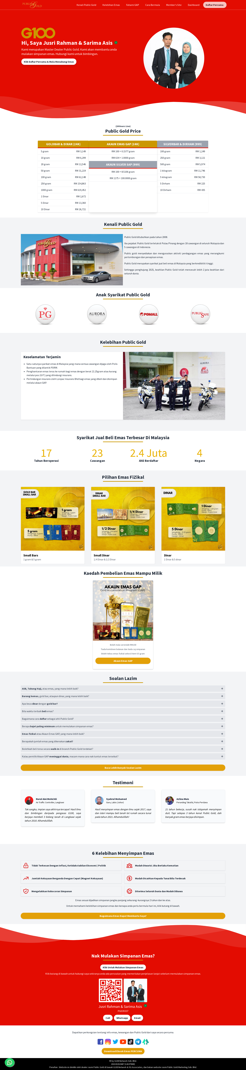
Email (137, 1017)
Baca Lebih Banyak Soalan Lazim (123, 767)
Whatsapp (122, 1017)
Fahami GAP (132, 4)
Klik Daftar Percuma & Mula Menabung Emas (49, 61)
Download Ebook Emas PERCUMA (123, 1051)
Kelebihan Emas (111, 4)
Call (108, 1017)
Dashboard (193, 4)
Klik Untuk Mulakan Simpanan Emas (123, 967)
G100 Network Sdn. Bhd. (125, 1060)
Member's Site (174, 4)
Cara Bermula (152, 4)
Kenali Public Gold (86, 4)
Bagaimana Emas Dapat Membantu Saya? (123, 915)
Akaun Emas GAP (123, 660)
